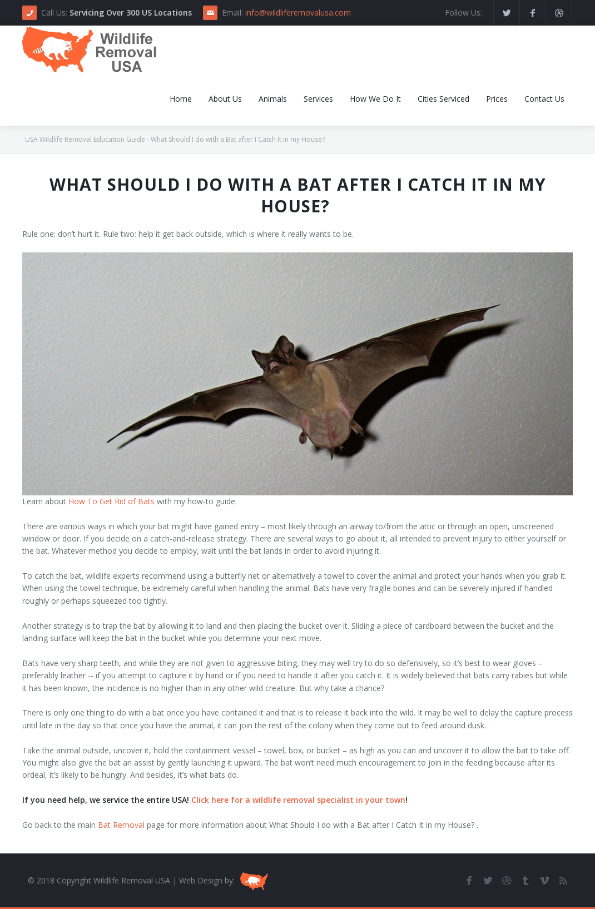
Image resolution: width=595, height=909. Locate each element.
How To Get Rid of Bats (111, 501)
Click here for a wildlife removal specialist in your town (298, 799)
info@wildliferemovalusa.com (298, 12)
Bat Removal (121, 824)
